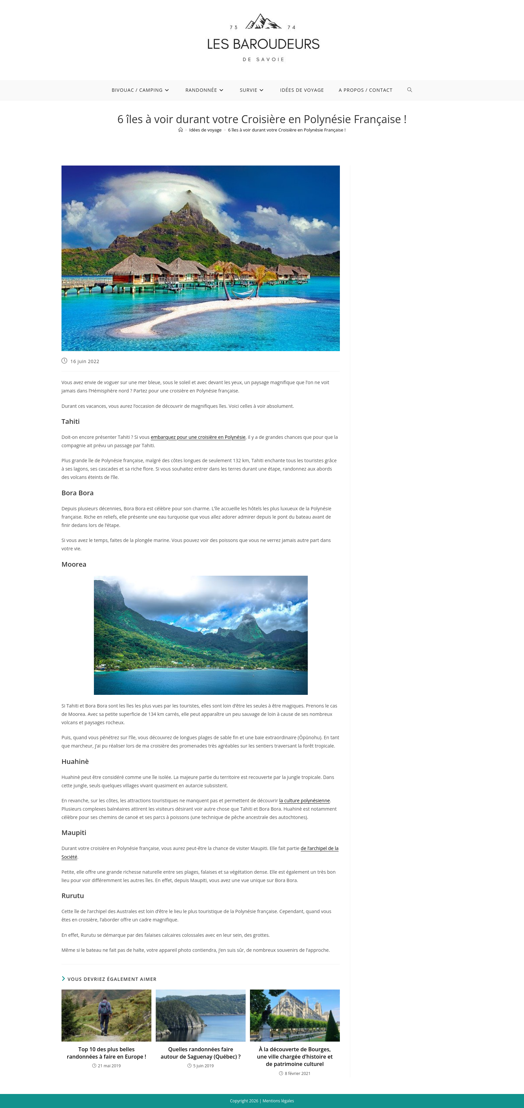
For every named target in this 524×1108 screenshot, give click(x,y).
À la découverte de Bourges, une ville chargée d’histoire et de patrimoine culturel (295, 1057)
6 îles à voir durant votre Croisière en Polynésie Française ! (287, 130)
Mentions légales (278, 1101)
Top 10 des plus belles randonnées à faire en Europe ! (106, 1053)
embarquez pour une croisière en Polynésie (198, 437)
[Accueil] (180, 130)
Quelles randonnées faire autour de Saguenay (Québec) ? (201, 1053)
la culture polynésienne (304, 800)
